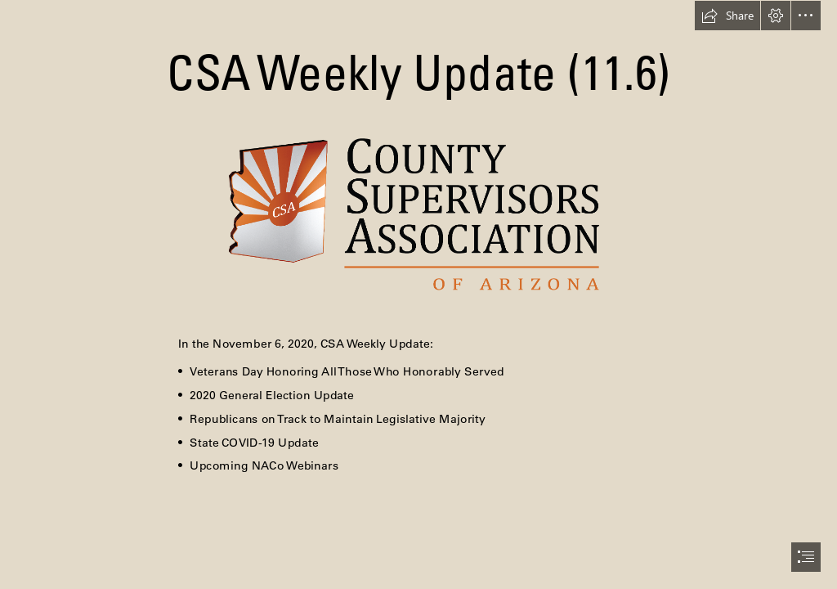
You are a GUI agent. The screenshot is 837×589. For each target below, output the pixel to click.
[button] (727, 15)
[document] (418, 294)
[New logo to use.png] (418, 213)
